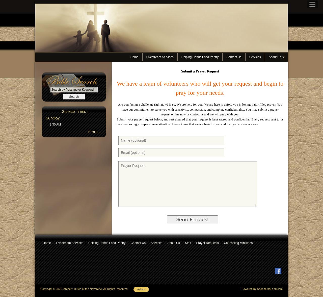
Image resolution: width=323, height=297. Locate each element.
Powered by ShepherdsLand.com (262, 288)
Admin (141, 289)
